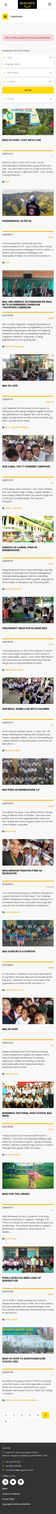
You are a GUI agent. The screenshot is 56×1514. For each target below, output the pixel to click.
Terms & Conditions (11, 1494)
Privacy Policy (8, 1499)
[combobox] (28, 57)
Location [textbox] (11, 81)
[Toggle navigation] (5, 4)
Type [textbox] (9, 57)
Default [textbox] (10, 98)
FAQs (4, 1488)
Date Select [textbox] (12, 72)
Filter (28, 90)
